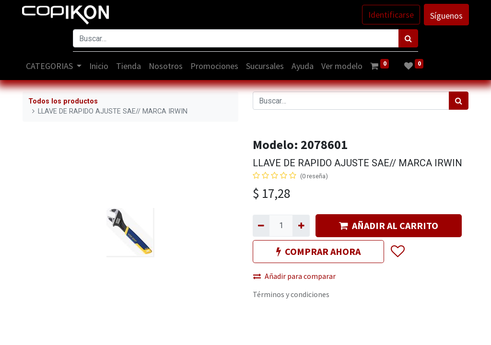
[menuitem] (99, 66)
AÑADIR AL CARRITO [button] (388, 225)
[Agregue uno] (300, 226)
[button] (397, 251)
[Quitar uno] (261, 226)
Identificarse (390, 14)
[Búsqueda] (408, 38)
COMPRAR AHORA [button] (318, 251)
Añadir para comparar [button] (294, 276)
